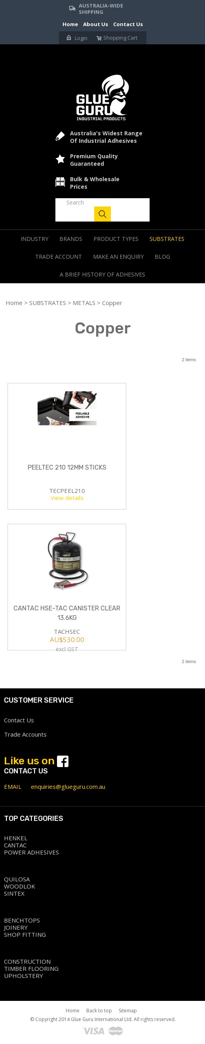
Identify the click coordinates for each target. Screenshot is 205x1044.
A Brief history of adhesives (102, 274)
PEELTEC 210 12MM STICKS (67, 467)
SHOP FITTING (25, 934)
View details (67, 498)
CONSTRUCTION (27, 961)
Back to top (99, 1010)
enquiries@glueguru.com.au (68, 786)
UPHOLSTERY (23, 976)
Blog (162, 256)
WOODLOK (19, 886)
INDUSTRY (34, 239)
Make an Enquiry (118, 256)
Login (77, 38)
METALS (84, 303)
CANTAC (15, 845)
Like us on (36, 760)
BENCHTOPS (22, 920)
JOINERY (16, 927)
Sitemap (128, 1010)
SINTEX (14, 893)
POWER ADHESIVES (31, 852)
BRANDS (70, 239)
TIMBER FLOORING (31, 968)
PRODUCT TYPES (116, 239)
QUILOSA (17, 879)
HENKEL (15, 838)
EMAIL (12, 786)
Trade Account (58, 256)
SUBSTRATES (167, 239)
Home (14, 303)
